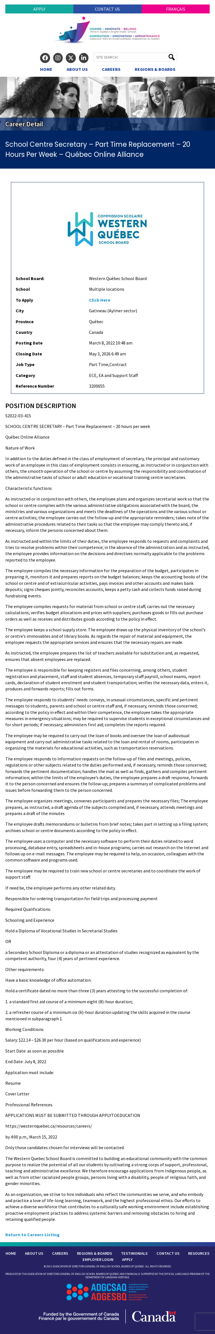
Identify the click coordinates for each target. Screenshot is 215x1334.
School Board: (30, 278)
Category (25, 375)
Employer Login (98, 1259)
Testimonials (134, 1253)
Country (24, 332)
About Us (77, 69)
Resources (198, 1253)
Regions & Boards (155, 69)
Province (25, 321)
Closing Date (29, 354)
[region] (107, 104)
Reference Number (35, 386)
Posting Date (29, 343)
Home (46, 69)
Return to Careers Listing (32, 1234)
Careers (111, 69)
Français (175, 9)
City (20, 310)
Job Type (25, 364)
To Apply (24, 300)
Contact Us (107, 9)
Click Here (99, 300)
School (23, 289)
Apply (39, 9)
